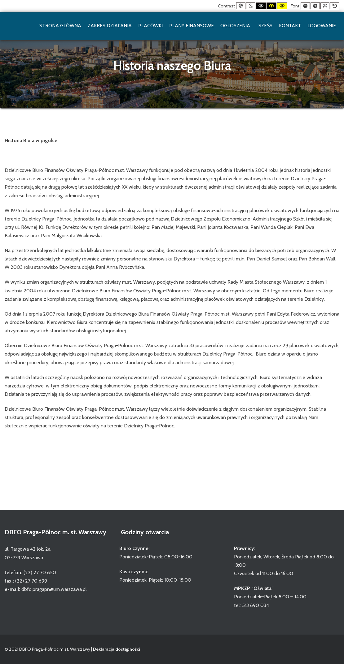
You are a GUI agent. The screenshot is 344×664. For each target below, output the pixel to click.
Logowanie (321, 25)
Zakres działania (110, 25)
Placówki (150, 25)
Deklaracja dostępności (116, 649)
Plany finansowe (191, 25)
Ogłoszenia (236, 25)
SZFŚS (265, 25)
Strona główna (60, 25)
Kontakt (290, 25)
